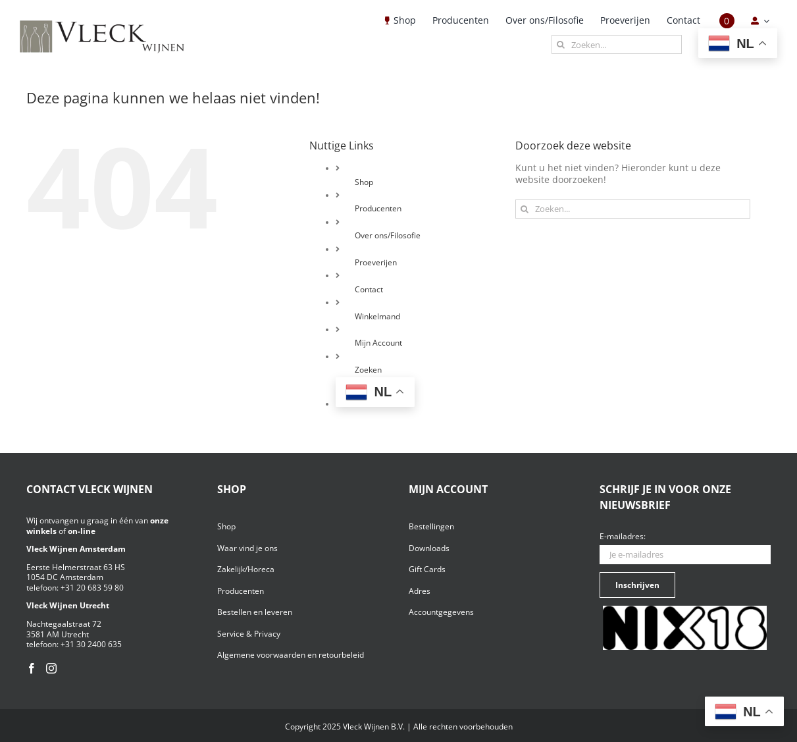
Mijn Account (378, 342)
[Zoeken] (561, 44)
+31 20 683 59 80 (92, 587)
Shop (364, 182)
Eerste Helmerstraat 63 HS (75, 567)
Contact (369, 289)
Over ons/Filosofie (388, 235)
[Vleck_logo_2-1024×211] (102, 24)
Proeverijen (376, 262)
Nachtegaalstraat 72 (63, 623)
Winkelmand (377, 316)
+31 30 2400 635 (91, 644)
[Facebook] (31, 668)
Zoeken (368, 369)
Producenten (378, 208)
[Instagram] (51, 668)
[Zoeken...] (617, 44)
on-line (81, 531)
